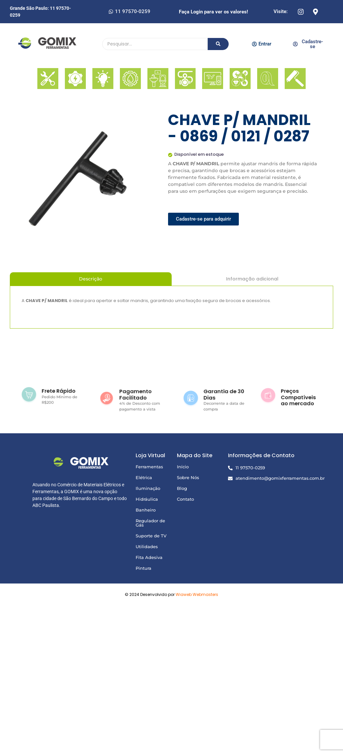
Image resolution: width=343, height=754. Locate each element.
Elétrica (144, 477)
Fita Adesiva (149, 557)
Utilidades (147, 546)
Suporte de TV (151, 535)
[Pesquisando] (155, 44)
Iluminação (148, 488)
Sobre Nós (188, 477)
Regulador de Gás (150, 523)
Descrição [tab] (90, 279)
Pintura (143, 568)
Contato (185, 499)
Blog (182, 488)
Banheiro (146, 509)
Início (183, 466)
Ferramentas (149, 466)
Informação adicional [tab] (252, 279)
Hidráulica (147, 499)
